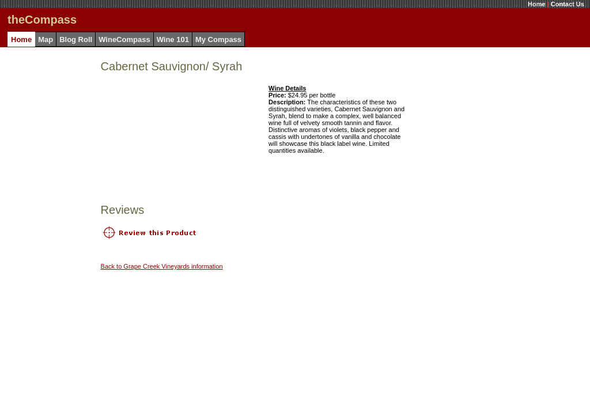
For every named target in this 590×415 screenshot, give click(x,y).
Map (45, 39)
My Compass (218, 39)
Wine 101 (173, 39)
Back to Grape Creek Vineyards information (162, 266)
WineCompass (124, 39)
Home (537, 4)
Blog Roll (75, 39)
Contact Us (567, 4)
